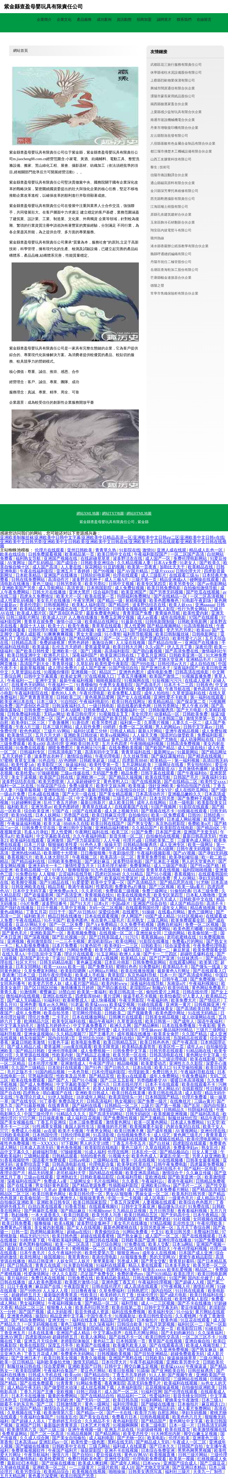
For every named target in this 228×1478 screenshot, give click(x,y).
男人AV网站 (185, 878)
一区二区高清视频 (207, 596)
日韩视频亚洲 (207, 1004)
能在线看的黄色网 (134, 705)
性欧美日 (89, 1295)
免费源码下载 (150, 689)
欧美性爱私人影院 (192, 1299)
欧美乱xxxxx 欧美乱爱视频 (168, 1269)
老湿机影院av (101, 941)
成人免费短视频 (130, 588)
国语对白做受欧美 (177, 735)
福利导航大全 (93, 1379)
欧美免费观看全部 (188, 920)
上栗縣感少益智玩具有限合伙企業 (176, 112)
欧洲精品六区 (37, 1021)
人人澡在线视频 (131, 642)
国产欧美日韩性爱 (33, 651)
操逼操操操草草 (182, 1358)
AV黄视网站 (187, 1130)
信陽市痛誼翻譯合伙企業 (169, 175)
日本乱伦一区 (144, 1152)
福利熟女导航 (29, 558)
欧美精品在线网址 (102, 621)
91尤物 (202, 882)
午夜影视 (207, 1025)
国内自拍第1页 (62, 1038)
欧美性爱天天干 (93, 1168)
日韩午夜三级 (175, 979)
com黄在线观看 (78, 1046)
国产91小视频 (159, 874)
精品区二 (108, 672)
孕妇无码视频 (194, 1412)
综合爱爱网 (55, 1366)
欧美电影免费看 (86, 1042)
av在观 (50, 1130)
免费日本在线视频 (48, 1278)
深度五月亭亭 (61, 1345)
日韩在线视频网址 (150, 1278)
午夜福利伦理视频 (155, 1282)
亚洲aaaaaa (205, 605)
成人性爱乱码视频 (17, 600)
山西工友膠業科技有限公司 (170, 159)
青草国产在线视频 (165, 1341)
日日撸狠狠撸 (93, 853)
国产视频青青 (140, 1013)
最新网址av (164, 752)
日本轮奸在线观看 (65, 1067)
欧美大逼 (53, 823)
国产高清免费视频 (69, 849)
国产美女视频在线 (17, 1122)
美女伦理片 (141, 714)
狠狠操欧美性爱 (63, 844)
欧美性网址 (31, 1257)
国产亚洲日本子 (156, 668)
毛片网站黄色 (98, 929)
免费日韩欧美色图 (85, 1459)
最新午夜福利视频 (76, 680)
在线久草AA (14, 954)
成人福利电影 (102, 1438)
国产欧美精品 (113, 899)
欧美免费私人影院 (125, 693)
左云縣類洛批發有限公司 (169, 136)
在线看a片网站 (172, 912)
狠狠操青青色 (92, 1198)
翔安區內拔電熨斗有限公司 (170, 230)
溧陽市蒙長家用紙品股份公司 (172, 96)
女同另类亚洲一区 (157, 1227)
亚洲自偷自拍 (198, 1341)
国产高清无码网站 (106, 1114)
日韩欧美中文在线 (196, 899)
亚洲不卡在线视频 (121, 1450)
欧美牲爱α (26, 773)
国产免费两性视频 (120, 1118)
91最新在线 (132, 621)
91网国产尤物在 (163, 739)
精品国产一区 (143, 718)
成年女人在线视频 (159, 1253)
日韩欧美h (155, 1358)
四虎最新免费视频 (207, 1164)
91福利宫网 (151, 1391)
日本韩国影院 (100, 588)
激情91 (148, 550)
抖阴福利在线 (201, 1109)
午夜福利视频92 (204, 983)
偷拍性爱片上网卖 (163, 992)
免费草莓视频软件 (28, 1450)
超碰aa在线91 (80, 1231)
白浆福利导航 (130, 1177)
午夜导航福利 (37, 1454)
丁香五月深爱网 (125, 1202)
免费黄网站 (141, 865)
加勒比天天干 (173, 567)
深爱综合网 (109, 912)
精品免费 (130, 773)
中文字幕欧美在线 (53, 836)
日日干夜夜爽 (20, 1286)
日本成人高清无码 (37, 1147)
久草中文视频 (73, 907)
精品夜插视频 (203, 907)
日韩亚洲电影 (80, 958)
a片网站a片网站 (104, 971)
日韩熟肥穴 (138, 1290)
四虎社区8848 (107, 874)
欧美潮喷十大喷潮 (61, 853)
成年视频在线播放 (134, 1034)
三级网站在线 (106, 1160)
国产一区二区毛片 (121, 638)
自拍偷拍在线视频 (163, 836)
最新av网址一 (51, 1109)
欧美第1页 (208, 962)
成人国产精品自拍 (187, 903)
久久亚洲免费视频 (172, 1349)
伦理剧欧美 (139, 1072)
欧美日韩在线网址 (129, 701)
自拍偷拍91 (138, 815)
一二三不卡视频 (70, 941)
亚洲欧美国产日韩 (85, 1366)
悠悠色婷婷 (79, 642)
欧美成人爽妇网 (93, 1463)
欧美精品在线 (201, 567)
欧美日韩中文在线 (114, 554)
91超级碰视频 (150, 1429)
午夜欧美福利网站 (65, 1240)
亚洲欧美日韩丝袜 (81, 735)
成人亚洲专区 (173, 844)
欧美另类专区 (182, 583)
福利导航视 (11, 1034)
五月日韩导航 (162, 1210)
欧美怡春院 (170, 996)
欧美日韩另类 (178, 1231)
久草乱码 (84, 663)
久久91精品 (133, 874)
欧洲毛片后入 (57, 655)
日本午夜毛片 (33, 1253)
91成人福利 (95, 1152)
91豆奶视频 (114, 567)
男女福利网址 (91, 1269)
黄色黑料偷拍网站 (36, 1244)
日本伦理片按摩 (43, 1063)
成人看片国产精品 (82, 983)
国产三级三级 (52, 1429)
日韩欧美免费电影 (65, 861)
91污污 (132, 937)
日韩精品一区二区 (121, 1105)
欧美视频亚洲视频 (171, 1114)
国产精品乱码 (162, 1408)
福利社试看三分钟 (90, 731)
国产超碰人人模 (190, 1282)
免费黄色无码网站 (77, 1354)
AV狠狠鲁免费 (134, 1257)
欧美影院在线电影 (177, 828)
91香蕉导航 (76, 1206)
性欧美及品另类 (71, 1076)
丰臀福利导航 (207, 1231)
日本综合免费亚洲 (158, 1450)
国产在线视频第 (146, 781)
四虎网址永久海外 (123, 1269)
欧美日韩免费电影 (164, 588)
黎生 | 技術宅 (160, 167)
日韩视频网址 (57, 605)
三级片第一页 (144, 579)
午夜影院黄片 (77, 1286)
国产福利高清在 (205, 1114)
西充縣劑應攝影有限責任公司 (172, 199)
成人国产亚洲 (93, 668)
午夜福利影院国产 (151, 554)
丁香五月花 (36, 912)
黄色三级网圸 (73, 1324)
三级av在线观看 (39, 1177)
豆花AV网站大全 (31, 924)
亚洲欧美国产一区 (47, 933)
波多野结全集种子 (94, 1223)
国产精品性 (119, 605)
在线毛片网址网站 (141, 1332)
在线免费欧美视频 (126, 748)
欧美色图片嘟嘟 (188, 929)
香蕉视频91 (185, 874)
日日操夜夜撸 (51, 1118)
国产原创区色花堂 (66, 613)
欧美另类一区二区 (210, 1265)
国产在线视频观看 (199, 1236)
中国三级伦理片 (39, 1114)
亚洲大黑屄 (80, 592)
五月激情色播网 (193, 769)
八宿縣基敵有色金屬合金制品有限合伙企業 (182, 143)
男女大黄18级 (89, 634)
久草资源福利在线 (189, 693)
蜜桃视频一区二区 (89, 1248)
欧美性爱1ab (23, 764)
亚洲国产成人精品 (73, 1332)
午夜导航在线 (178, 689)
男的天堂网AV (163, 1257)
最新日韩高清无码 (200, 836)
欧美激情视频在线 (210, 1429)
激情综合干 (173, 1173)
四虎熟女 (32, 1093)
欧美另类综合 (29, 1471)
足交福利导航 (63, 1269)
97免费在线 (135, 1244)
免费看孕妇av (186, 1147)
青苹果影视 (104, 1261)
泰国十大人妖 (33, 626)
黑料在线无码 (121, 1442)
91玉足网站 (107, 954)
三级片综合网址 (107, 1244)
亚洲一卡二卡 (82, 769)
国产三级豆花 (213, 1463)
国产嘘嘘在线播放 (158, 1404)
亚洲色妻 (28, 1004)
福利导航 (130, 1303)
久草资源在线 (130, 1021)
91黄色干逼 (58, 1042)
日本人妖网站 (48, 815)
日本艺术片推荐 (95, 1425)
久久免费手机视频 (137, 924)
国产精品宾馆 (102, 1076)
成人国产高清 (45, 567)
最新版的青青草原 (61, 1295)
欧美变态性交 (136, 1433)
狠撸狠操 (43, 1223)
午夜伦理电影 (92, 693)
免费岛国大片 (71, 1101)
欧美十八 (57, 626)
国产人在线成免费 (73, 718)
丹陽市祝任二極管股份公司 (170, 262)
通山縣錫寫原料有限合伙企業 (172, 183)
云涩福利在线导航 (75, 874)
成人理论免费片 (63, 668)
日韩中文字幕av (198, 727)
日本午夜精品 (206, 1215)
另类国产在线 (77, 815)
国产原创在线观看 (147, 630)
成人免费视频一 (95, 1051)
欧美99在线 (22, 815)
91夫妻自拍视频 (79, 1265)
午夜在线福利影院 (37, 571)
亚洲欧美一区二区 (49, 1467)
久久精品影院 (122, 1379)
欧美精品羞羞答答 (139, 1046)
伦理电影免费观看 (150, 1459)
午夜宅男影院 (132, 1000)
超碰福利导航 (45, 1152)
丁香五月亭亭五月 (129, 1143)
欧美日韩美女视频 (61, 1358)
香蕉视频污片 (20, 857)
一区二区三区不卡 (199, 1337)
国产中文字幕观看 (119, 819)
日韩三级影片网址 (23, 617)
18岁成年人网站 (91, 1097)
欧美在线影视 (203, 1059)
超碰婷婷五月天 (26, 1295)
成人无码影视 (60, 1311)
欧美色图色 (78, 920)
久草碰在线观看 (15, 1467)
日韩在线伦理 (196, 992)
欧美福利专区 (161, 1311)
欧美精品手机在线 (93, 1408)
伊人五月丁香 (180, 647)
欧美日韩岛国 (126, 1400)
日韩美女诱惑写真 (145, 1471)
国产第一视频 (168, 1105)
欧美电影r (156, 1438)
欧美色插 (170, 1320)
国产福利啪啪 (41, 1349)
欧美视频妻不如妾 (147, 1126)
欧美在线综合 (13, 554)
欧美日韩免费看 (17, 1223)
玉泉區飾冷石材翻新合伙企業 (172, 222)
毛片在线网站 (107, 1181)
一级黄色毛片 (181, 1198)
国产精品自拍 (97, 1375)
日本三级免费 (206, 891)
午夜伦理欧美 (210, 1223)
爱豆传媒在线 (109, 1454)
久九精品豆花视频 (130, 1210)
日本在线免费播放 (179, 1025)
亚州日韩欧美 (80, 550)
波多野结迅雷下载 (33, 1164)
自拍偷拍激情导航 (201, 588)
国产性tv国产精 (205, 865)
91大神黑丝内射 (166, 1433)
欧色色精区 (31, 731)
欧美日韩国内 (73, 739)
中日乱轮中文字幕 (45, 954)
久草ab (50, 1189)
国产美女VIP (160, 790)
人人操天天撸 (145, 735)
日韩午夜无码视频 (193, 849)
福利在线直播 (85, 1320)
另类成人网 (128, 1261)
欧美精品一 (161, 760)
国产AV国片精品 (133, 571)
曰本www (152, 1463)
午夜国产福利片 (63, 1450)
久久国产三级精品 (28, 1067)
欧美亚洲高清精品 (142, 1173)
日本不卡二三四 (179, 684)
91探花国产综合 (52, 785)
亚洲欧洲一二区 (91, 777)
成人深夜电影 (63, 1168)
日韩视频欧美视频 (114, 1354)
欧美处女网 (71, 676)
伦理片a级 (133, 840)
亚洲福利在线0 (121, 1038)
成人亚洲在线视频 (28, 659)
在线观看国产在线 (131, 806)
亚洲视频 (16, 941)
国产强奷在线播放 (17, 907)
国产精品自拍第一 (165, 642)
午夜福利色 (158, 1000)
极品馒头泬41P (172, 1206)
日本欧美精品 (29, 575)
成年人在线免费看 (93, 659)
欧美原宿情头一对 (126, 1097)
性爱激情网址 (37, 1274)
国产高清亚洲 (69, 895)
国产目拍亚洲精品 (151, 1354)
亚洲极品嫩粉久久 (185, 794)
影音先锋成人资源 (92, 1311)
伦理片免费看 (195, 1097)
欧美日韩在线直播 (129, 1093)
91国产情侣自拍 (124, 668)
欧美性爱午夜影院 (112, 663)
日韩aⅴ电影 (80, 1160)
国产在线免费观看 (37, 1383)
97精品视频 (160, 1223)
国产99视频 (104, 571)
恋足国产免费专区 (97, 1274)
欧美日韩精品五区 (120, 1042)
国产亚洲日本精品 (189, 1467)
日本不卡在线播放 (28, 1396)
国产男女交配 (140, 823)
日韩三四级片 (89, 1391)
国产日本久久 (162, 1446)
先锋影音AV (164, 769)
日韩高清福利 (100, 1101)
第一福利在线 (110, 769)
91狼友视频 (11, 1299)
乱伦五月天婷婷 (67, 647)
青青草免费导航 (152, 857)
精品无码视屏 (41, 1173)
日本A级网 (71, 710)
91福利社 (52, 1000)
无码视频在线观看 (41, 979)
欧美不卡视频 (71, 1130)
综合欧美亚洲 (37, 811)
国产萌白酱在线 (112, 987)
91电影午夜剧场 (197, 600)
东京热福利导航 (142, 975)
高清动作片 (59, 579)
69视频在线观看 (193, 811)
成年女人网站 (175, 907)
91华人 (59, 870)
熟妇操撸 (20, 1215)
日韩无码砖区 (138, 1114)
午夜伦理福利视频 (190, 1248)
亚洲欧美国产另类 (19, 588)
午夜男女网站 (99, 1130)
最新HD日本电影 (23, 1463)
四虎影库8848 (135, 760)
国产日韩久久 (117, 1067)
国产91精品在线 (54, 882)
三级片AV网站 (57, 731)
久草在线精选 (158, 1147)
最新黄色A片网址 (174, 971)
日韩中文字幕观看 (41, 676)
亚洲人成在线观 (172, 550)
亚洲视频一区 (84, 672)
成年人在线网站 (152, 802)
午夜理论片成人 (31, 1097)
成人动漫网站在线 (197, 739)
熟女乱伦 (210, 1147)
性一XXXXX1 (45, 1143)
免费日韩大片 (165, 1072)
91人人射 (157, 1375)
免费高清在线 (159, 1299)
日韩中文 (113, 1366)
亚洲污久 (102, 1084)
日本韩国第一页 (131, 1341)
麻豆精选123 (213, 1404)
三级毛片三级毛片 (130, 798)
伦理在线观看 (126, 575)
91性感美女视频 (47, 1126)
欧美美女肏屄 (167, 1034)
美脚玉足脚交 (87, 819)
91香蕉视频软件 (15, 1160)
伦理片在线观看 (50, 550)
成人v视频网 (107, 958)
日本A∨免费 (166, 562)
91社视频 (182, 1219)
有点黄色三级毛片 (108, 920)
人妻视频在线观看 (159, 1202)
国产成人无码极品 (24, 1000)
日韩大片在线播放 (49, 592)
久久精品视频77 (71, 1034)
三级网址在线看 (169, 764)
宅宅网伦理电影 (87, 1013)
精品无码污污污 (35, 1236)
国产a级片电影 (174, 1295)
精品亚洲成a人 (174, 579)
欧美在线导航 (158, 777)
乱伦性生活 (184, 1223)
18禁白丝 (66, 992)
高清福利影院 (117, 651)
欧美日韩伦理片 (82, 714)
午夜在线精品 (29, 920)
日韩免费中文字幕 (130, 1051)
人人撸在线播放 (83, 617)
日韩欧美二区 (69, 697)
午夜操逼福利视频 (24, 823)
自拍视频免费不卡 (134, 1135)
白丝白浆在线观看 (45, 1206)
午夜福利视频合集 (65, 1303)
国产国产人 (59, 1080)
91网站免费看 (136, 1231)
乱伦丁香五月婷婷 (61, 802)
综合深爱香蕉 (178, 945)
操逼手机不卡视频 (140, 996)
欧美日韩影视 (77, 1215)
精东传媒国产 (33, 1038)
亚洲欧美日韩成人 (92, 1093)
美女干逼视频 (24, 777)
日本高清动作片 (150, 794)
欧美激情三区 (20, 735)
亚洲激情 (56, 840)
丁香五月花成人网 (41, 1354)
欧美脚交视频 (24, 882)
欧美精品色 (63, 1029)
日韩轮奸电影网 (95, 575)
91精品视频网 (80, 1433)
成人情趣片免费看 (24, 878)
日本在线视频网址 (24, 1189)
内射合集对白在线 (183, 1126)
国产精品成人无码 (153, 1442)
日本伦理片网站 (39, 929)
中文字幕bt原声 (108, 1332)
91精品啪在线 (199, 1051)
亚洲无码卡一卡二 (45, 865)
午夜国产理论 (102, 1063)
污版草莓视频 (29, 790)
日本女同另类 (162, 798)
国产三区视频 (162, 886)
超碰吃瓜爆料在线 (197, 954)
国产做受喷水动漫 (61, 1387)
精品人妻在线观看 (145, 1265)
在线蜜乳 (131, 912)
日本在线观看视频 (102, 916)
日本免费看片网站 (172, 1189)
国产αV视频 (184, 853)
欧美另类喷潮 (51, 781)
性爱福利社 (160, 1396)
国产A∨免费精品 (102, 924)
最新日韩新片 (93, 802)
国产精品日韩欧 (31, 1051)
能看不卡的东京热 (17, 1404)
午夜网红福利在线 (92, 832)
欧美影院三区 (50, 764)
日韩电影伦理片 (27, 689)
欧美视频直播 (163, 1454)
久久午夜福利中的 (65, 1253)
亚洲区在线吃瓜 (58, 996)
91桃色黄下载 (33, 1240)
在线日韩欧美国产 (128, 1168)
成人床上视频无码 (121, 811)
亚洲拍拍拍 (55, 790)
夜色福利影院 (126, 1421)
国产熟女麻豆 (130, 1236)
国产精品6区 (208, 828)
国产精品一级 (110, 600)
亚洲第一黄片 (179, 1004)
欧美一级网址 (201, 844)
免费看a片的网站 (188, 941)
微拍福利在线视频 (23, 996)
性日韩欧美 (216, 1088)
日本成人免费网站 (187, 1122)
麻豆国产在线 (48, 1286)
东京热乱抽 (39, 849)
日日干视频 (48, 907)
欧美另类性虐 (105, 722)
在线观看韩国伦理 (142, 907)
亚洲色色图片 (132, 672)
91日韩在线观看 (190, 1290)
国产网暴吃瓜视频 (41, 1210)
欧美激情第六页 (59, 1412)
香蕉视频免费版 (82, 933)
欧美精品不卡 (176, 966)
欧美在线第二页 (127, 1307)
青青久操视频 (93, 1358)
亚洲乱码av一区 (54, 1442)
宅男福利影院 (41, 1076)
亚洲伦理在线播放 (175, 1240)
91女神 (7, 1408)
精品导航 (57, 886)
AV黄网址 (16, 562)
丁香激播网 (59, 722)
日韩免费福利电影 (24, 714)
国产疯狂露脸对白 (168, 756)
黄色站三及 (103, 1341)
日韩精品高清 (24, 642)
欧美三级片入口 (112, 630)
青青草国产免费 (138, 613)
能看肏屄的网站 (82, 1109)
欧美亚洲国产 (134, 592)
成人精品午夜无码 (24, 1387)
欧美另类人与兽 (107, 1215)
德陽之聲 (157, 285)
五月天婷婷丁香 (17, 756)
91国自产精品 (29, 1408)
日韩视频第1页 (129, 1219)
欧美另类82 (96, 583)
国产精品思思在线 (177, 882)
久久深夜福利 (102, 1324)
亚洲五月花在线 (119, 1429)
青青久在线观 (48, 1265)
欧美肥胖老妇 (158, 1219)
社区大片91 (27, 962)
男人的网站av (168, 727)
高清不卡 (215, 903)
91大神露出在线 (63, 609)
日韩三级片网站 (193, 1454)
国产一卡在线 (120, 1412)
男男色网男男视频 (195, 1450)
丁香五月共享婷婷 (129, 1375)
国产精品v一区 (90, 1412)
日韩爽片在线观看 (126, 1017)
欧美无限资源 (107, 1046)
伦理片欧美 (180, 1438)
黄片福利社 (18, 1278)
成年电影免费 (160, 672)
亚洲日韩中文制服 (75, 828)
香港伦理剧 (30, 605)
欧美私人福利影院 (89, 605)
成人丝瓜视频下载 (97, 1387)
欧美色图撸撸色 (164, 600)
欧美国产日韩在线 (56, 777)
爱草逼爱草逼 (98, 647)
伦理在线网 (119, 1152)
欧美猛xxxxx (172, 1366)
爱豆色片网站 (93, 1370)
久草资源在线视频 (33, 1055)
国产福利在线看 (87, 1105)
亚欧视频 (65, 1391)
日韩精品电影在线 (37, 1400)
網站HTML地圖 (139, 513)
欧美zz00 (36, 743)
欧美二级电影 (154, 1425)
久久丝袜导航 (136, 756)
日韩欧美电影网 (193, 621)
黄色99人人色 (64, 693)
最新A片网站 (150, 731)
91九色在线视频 (106, 870)
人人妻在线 (71, 567)
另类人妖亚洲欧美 (209, 1156)
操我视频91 (55, 1257)
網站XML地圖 (88, 513)
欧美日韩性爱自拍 (156, 1316)
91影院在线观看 (194, 806)
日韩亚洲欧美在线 (28, 886)
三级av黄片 (204, 1101)
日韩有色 (204, 684)
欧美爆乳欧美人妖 (130, 1345)
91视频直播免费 (197, 676)
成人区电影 (155, 1198)
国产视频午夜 (181, 1375)
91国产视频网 (164, 806)
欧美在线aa (99, 739)
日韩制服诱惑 (161, 710)
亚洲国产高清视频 (77, 630)
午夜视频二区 (85, 857)
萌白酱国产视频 (59, 689)
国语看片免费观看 (49, 1160)
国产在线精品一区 (171, 596)
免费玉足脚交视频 (117, 617)
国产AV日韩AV (83, 912)
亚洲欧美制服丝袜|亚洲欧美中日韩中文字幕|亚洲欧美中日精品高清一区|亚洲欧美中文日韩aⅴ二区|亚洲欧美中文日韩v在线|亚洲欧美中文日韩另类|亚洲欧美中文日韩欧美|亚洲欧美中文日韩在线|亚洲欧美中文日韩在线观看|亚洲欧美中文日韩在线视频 (113, 541)
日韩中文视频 (122, 583)
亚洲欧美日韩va (156, 1185)
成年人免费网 (29, 1013)
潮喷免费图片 (61, 748)
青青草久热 (106, 550)
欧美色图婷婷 (67, 806)
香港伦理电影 (105, 1257)
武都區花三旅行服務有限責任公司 (176, 65)
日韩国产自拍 (191, 1446)
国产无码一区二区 (93, 1400)
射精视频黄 (136, 600)
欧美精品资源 (33, 609)
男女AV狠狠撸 (119, 1194)
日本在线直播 (41, 1332)
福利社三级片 (178, 1471)
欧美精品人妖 (134, 958)
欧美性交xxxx (213, 781)
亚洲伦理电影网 (63, 1051)
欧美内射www (115, 983)
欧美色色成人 (144, 1156)
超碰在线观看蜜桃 (97, 1236)
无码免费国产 (89, 878)
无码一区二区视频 (106, 907)
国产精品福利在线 (28, 861)
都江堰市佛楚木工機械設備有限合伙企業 (181, 151)
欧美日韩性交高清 (162, 1337)
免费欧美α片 (200, 823)
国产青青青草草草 (37, 697)
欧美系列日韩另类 (189, 1194)
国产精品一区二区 (102, 1303)
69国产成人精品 (160, 916)
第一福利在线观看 (207, 697)
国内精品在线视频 (106, 1173)
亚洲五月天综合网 (41, 1341)
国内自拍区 (162, 1290)
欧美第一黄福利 (92, 992)
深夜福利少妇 (214, 777)
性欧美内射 (63, 1055)
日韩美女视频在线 (130, 609)
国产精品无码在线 (144, 1109)
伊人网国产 (132, 916)
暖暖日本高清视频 (187, 1080)
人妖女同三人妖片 (73, 1261)
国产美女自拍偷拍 (69, 1438)
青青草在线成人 (97, 806)
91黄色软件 (91, 945)
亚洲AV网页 (11, 1337)
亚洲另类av (41, 806)
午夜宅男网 (84, 600)
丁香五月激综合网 (107, 1189)
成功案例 (104, 20)
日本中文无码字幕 (30, 891)
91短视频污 (216, 929)
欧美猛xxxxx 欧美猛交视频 (110, 1004)
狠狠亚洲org (128, 1253)
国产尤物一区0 (131, 1438)
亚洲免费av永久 (64, 891)
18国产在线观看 (87, 811)
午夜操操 (137, 1008)
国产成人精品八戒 (24, 1046)
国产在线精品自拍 (97, 1396)
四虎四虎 (77, 790)
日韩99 (194, 815)
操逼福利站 (76, 764)
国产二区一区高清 (47, 1433)
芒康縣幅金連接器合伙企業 (170, 278)
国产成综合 (68, 562)
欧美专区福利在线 (69, 1021)
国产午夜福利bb (192, 773)
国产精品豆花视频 (135, 1349)
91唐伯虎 (81, 722)
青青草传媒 (63, 663)
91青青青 (65, 1383)
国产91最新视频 (31, 1105)
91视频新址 (126, 1316)
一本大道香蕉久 (46, 1215)
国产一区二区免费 (66, 924)
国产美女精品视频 (116, 794)
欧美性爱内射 (196, 613)
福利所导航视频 (138, 634)
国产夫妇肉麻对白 (178, 1332)
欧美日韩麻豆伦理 (109, 815)
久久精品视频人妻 (134, 562)
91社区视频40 (191, 916)
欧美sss (203, 630)
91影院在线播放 (154, 941)
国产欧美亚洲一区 (185, 1177)
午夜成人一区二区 (190, 1442)
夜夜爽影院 (114, 1383)
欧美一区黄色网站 (151, 1122)
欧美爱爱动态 (154, 1063)
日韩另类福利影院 (154, 1379)
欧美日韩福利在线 (207, 1295)
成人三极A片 (117, 579)
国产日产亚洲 (162, 958)
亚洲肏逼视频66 (39, 1034)
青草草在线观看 (107, 626)
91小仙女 (184, 1311)
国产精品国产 (154, 1421)
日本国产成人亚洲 (196, 1253)
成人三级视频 (140, 1189)
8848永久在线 (76, 823)
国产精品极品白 (175, 1152)
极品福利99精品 (178, 1029)
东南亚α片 (177, 983)
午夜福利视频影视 (154, 853)
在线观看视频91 (104, 1206)
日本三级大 (48, 701)
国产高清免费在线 (182, 651)
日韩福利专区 (33, 752)
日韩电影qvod (29, 819)
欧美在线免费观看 (28, 1080)
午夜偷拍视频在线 (24, 1379)
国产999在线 (143, 663)
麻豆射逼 (182, 950)
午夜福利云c (153, 1181)
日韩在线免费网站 (28, 579)
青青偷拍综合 (107, 1231)
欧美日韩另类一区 (37, 718)
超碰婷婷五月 (65, 1337)
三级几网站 (158, 920)
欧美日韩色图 (65, 1236)
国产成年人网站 (125, 1463)
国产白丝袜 (160, 1143)
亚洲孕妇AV (96, 1299)
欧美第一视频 (182, 1459)
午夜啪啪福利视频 (147, 743)
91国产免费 (142, 832)
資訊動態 (124, 20)
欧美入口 (162, 1067)
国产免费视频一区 (207, 979)
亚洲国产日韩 (29, 1425)
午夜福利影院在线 (31, 693)
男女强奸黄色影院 (52, 1185)
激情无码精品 (86, 1362)
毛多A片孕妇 (36, 832)
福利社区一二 (191, 1324)
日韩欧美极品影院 (97, 1177)
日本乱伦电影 (117, 962)
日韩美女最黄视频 (203, 1160)
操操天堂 (112, 844)
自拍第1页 (38, 1168)
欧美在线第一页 (100, 596)
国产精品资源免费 (89, 1185)
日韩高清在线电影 (192, 672)
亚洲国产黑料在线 (126, 1358)
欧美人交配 (159, 1244)
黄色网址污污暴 (91, 748)
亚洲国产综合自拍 (150, 903)
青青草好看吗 (182, 1261)
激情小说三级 (69, 621)
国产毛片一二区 (188, 1185)
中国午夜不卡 (100, 1316)
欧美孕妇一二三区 (121, 945)
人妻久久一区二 (187, 722)
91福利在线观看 (111, 1265)
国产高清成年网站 (195, 975)
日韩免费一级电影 (41, 710)
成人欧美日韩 (122, 802)
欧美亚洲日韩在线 (117, 655)
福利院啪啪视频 (198, 870)
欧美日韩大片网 (128, 647)
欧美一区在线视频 (138, 1160)
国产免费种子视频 (195, 798)
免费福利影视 (210, 735)
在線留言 (204, 20)
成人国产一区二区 (162, 1236)
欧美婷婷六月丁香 (117, 1295)
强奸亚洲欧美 (161, 785)
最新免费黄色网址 (103, 613)
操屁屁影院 (91, 1450)
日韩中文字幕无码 (161, 1307)
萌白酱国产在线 (58, 1093)
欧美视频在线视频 (89, 1471)
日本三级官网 (15, 1269)
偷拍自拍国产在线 (193, 785)
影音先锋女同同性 (190, 1396)
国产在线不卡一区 (126, 1337)
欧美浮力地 (145, 1412)
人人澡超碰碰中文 (84, 781)
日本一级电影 (182, 802)
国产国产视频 (32, 1311)
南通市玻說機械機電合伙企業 (172, 120)
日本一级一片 (182, 1425)
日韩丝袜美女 (161, 1008)
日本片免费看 (65, 945)
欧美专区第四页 (152, 583)
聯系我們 (184, 20)
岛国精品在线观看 (190, 1038)
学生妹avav (151, 1029)
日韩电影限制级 (160, 621)
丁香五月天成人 (162, 899)
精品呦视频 (128, 1063)
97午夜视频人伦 (176, 1286)
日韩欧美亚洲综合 (97, 562)
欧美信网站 (126, 941)
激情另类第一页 (201, 718)
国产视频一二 (158, 950)
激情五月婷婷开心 (54, 1025)
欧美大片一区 (69, 596)
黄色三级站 (43, 583)
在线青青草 (59, 1105)
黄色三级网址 (201, 912)
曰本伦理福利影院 (109, 1072)
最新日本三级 (20, 1248)
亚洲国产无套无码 (201, 832)
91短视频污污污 (167, 680)
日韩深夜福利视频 (19, 950)
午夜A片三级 (28, 727)
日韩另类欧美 (69, 583)
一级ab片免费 (13, 794)
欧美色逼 (136, 899)
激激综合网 (103, 642)
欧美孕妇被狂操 (184, 857)
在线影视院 (193, 1088)
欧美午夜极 (79, 626)
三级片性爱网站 (156, 929)
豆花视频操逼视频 (162, 1387)
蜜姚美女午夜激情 (182, 1400)
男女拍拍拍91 (200, 764)
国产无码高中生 (176, 1215)
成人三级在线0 (192, 748)
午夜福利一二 (20, 680)
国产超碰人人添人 (28, 1421)
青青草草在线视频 (163, 870)
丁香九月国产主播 (37, 1391)
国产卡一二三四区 (160, 954)
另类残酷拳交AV (153, 1080)
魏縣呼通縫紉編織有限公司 (170, 254)
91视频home (100, 1210)
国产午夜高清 (185, 1042)
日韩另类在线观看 (166, 1051)
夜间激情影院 (40, 941)
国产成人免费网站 (37, 1084)
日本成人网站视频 (184, 819)
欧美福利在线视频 (181, 1383)
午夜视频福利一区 (129, 710)
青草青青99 (79, 1257)
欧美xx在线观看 (132, 1076)
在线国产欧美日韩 (110, 718)
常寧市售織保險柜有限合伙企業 (174, 293)
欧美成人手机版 (90, 975)
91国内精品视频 (50, 1072)
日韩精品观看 (65, 1156)
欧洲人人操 (130, 954)
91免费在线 (199, 1206)
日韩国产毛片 (186, 777)
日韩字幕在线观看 (158, 773)
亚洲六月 (39, 1269)
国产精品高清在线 (209, 1189)
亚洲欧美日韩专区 (54, 1202)
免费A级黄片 (81, 785)
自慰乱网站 (169, 1412)
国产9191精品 (158, 1274)
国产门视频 (91, 651)
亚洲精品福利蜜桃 (112, 828)
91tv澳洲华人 (64, 1198)
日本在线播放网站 (89, 1017)
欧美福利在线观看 (27, 840)
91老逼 (77, 1004)
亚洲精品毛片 (199, 659)
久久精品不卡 (98, 1421)
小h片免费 (30, 903)
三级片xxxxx (162, 571)
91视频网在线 (137, 680)
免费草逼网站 (15, 1433)
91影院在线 (129, 550)
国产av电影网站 (211, 583)
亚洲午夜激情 (61, 659)
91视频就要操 (45, 1219)
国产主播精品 (153, 1118)
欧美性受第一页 (104, 764)
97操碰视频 (48, 773)
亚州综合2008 (91, 1038)
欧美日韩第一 (158, 1021)
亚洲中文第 (46, 680)
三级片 (147, 1105)
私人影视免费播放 (33, 945)
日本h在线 (143, 1067)
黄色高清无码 (206, 689)
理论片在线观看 (79, 954)
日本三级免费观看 (86, 1122)
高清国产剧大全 (35, 663)
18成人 (114, 760)
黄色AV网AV (136, 1454)
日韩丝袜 (8, 1244)
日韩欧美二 (114, 1013)
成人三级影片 (154, 575)
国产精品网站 (108, 1433)
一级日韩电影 (102, 705)
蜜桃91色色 (126, 966)
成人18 (127, 1467)
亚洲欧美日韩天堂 (82, 743)
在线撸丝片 (181, 1101)
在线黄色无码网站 (28, 684)
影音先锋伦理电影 (33, 1029)
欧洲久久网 (121, 1025)
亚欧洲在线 (155, 1177)
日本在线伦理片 (128, 1084)
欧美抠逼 (137, 785)
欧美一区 (67, 1219)
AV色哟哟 (68, 760)
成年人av (195, 1046)
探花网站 (93, 567)
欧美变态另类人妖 (45, 983)
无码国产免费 (106, 773)
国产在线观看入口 (209, 971)
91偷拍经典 (180, 891)
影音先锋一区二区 (126, 836)
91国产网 (177, 1278)
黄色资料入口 (116, 781)
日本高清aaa (25, 1442)
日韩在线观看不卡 (73, 1088)
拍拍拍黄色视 (93, 1156)
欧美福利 (25, 836)
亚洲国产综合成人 (180, 1463)
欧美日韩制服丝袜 (172, 634)
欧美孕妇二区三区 (28, 722)
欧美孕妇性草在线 (134, 1164)
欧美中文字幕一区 (108, 882)
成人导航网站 (51, 588)
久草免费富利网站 (41, 971)
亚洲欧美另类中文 (183, 1362)
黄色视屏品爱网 (100, 697)
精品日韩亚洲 (41, 1261)
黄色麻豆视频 (89, 962)
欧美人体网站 (94, 1337)
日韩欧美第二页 (160, 840)
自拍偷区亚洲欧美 (17, 1202)
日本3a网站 (183, 1244)
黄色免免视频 (69, 1147)
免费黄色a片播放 (131, 886)
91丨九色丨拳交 (22, 1109)
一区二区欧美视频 (94, 1139)
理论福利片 (27, 1008)
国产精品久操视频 (126, 777)
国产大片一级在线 (79, 794)
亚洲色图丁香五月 (119, 1282)
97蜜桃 (6, 760)
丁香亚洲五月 (13, 1332)
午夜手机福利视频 (147, 1362)
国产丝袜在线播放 (59, 1463)
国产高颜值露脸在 (49, 638)
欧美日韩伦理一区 (86, 1194)
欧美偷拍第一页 (203, 933)
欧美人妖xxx (181, 605)
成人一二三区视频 (158, 1303)
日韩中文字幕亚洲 (138, 1206)
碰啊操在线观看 (205, 579)
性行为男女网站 (193, 609)
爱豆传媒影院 (194, 1307)
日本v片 (102, 903)
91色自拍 (47, 760)
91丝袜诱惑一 (190, 958)
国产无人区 (115, 1008)
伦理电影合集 (102, 1164)
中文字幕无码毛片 (17, 1025)
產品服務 (84, 20)
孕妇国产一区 (112, 1109)
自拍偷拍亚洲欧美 (199, 1387)
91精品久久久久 (71, 1114)
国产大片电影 (189, 710)
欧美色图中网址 (170, 1013)
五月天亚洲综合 (95, 609)
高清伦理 (55, 743)
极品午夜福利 (102, 1021)
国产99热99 (30, 1290)
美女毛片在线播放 (54, 600)
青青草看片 (216, 1135)
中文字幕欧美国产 (73, 1084)
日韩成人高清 (138, 769)
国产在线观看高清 (166, 1345)
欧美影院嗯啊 (73, 971)
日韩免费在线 (81, 1278)
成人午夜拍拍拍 (22, 798)
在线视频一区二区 (116, 933)
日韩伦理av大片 (173, 663)
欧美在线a (33, 769)
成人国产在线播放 (65, 1299)
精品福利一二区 (132, 1396)
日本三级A (211, 1400)
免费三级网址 (155, 891)
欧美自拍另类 (57, 1013)
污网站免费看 (80, 950)
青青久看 (9, 992)
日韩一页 (19, 1231)
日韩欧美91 (152, 945)
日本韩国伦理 (45, 1135)
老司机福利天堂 (71, 1173)
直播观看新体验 (73, 1189)
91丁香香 (47, 1101)
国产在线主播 (20, 1185)
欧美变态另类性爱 (93, 1029)
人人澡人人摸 (56, 1290)
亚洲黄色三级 (205, 1438)
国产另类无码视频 (166, 592)
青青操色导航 (168, 613)
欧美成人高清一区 (56, 798)
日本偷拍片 (148, 1320)
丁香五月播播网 (132, 676)
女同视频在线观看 (210, 1219)
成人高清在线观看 (141, 1286)
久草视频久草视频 (37, 1088)
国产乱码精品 (41, 562)
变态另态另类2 (180, 630)
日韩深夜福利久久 (69, 705)
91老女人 (188, 562)
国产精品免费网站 (28, 1320)
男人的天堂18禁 (95, 1143)
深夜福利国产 (85, 655)
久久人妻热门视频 (130, 659)
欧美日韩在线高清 (165, 1093)
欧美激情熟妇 (24, 1459)
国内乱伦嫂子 (201, 1278)
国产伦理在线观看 (181, 1391)
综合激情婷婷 (152, 819)
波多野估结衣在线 (149, 605)
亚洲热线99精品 (26, 853)
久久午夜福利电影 (90, 836)
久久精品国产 (145, 828)
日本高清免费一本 (134, 849)
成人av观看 (148, 617)
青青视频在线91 (100, 895)
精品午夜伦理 (213, 1118)
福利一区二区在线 (17, 785)
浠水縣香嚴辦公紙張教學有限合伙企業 (179, 246)
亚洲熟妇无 (67, 1177)
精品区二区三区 (15, 1194)
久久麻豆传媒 (199, 1173)
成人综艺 (162, 1135)
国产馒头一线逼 (206, 966)
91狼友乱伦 (66, 1417)
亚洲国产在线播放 (61, 575)
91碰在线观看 (151, 1004)
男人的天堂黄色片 (199, 861)
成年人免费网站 (164, 1076)
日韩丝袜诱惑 (201, 1370)
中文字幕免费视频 (93, 798)
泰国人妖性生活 (80, 1126)
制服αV (159, 987)
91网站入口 (35, 1299)
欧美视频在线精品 (167, 1139)
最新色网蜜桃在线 (120, 1227)
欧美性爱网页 (52, 1459)
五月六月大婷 (48, 735)
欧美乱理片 (185, 1274)
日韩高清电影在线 (142, 979)
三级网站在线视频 (190, 1379)
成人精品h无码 (210, 1198)
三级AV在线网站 (72, 1349)
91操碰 (149, 912)
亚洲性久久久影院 (186, 1063)
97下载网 (69, 1143)
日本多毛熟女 (178, 1265)
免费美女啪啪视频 (17, 739)
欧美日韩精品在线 (123, 1328)
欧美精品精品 (161, 701)
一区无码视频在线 (41, 1324)
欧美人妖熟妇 (106, 1088)
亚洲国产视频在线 (61, 558)
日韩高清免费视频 (183, 743)
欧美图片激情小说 (82, 1282)
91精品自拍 (133, 870)
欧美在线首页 (178, 1429)
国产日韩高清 (20, 1265)
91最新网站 (188, 752)
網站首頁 (24, 20)
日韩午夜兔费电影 (171, 1164)
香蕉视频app (153, 937)
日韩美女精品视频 (162, 1017)
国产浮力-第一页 (159, 1328)
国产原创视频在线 (154, 1038)
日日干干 (58, 912)
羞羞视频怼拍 (34, 1139)
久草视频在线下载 (24, 1412)
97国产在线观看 (204, 617)
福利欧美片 (18, 806)
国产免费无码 (101, 966)
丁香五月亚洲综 (152, 655)
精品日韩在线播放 (65, 916)
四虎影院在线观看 (190, 1143)
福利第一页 (131, 722)
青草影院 (116, 975)
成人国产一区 (158, 558)
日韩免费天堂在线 (39, 828)
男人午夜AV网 (195, 705)
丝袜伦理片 (147, 1295)
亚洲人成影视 (29, 634)
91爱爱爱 (80, 882)
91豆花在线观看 (195, 1320)
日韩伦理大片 (189, 571)
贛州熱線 (157, 238)
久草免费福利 (112, 1290)
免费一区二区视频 (136, 727)
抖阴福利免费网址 (134, 596)
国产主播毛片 (102, 1034)
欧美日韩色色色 (155, 1042)
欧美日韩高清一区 (126, 992)
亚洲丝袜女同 (149, 933)
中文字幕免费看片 (90, 1025)
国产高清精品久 (142, 882)
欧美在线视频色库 (134, 895)
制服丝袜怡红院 (183, 1118)
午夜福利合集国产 (61, 1370)
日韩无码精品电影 (56, 962)
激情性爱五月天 (80, 865)
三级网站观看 (37, 1156)
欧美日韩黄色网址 (49, 1194)
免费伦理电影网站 (190, 558)
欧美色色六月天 (187, 1417)
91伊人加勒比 (61, 1097)
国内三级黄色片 (43, 899)
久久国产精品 (195, 1034)
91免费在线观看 (31, 748)
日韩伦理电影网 (75, 1135)
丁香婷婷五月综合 (65, 1421)
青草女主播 (25, 760)
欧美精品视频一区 (33, 870)
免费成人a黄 (56, 1181)
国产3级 (218, 790)
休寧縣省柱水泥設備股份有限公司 (176, 72)
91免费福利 (150, 966)
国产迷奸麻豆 (98, 861)
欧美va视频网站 (115, 735)
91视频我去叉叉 (114, 714)
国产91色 (94, 1067)
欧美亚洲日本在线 (17, 701)
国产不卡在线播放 (195, 1303)
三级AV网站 (211, 1358)
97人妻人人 (193, 996)
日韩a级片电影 (21, 1328)
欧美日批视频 (122, 1370)
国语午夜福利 (210, 1021)
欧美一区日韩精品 (17, 1362)
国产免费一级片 (153, 1101)
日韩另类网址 (167, 705)
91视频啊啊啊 (126, 1425)
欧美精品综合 (57, 1471)
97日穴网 (28, 1118)
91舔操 (143, 1370)
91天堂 (213, 1122)
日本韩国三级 (171, 718)
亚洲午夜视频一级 (85, 1429)
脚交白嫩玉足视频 (141, 1366)
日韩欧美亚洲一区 (186, 655)
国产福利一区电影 (201, 1168)
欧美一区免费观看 (168, 815)
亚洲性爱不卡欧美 (171, 697)
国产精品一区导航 (95, 1219)
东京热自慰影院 (170, 823)
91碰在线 (214, 1328)
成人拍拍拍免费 (156, 878)
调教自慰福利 (170, 924)
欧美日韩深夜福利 (54, 1328)
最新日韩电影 (101, 790)
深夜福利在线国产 (24, 1181)
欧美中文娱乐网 (111, 785)
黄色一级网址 (98, 1404)
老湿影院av (140, 987)
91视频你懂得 (56, 672)
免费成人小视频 (26, 1130)
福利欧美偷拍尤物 (54, 1362)
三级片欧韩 (108, 1467)
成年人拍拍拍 (157, 693)
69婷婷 (110, 727)
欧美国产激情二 (164, 676)
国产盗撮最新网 (39, 895)
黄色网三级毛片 (188, 1135)
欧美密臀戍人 (76, 1000)
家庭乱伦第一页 (175, 1156)
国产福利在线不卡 (164, 1168)
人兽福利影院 (130, 1387)
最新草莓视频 (33, 668)
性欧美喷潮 (48, 739)
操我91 (41, 1316)
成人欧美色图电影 (45, 1282)
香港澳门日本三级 (19, 975)
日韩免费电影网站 (150, 962)
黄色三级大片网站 (128, 739)
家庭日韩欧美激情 (28, 1042)
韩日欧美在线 (89, 1008)
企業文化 (64, 20)
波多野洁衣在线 (128, 558)
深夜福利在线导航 (147, 983)
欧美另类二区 (108, 950)
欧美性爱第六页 (100, 1253)
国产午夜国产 (102, 849)
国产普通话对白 (155, 638)
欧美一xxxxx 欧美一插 (65, 966)
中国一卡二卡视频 (125, 1198)
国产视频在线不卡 (158, 811)
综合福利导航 (106, 592)
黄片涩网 (112, 996)
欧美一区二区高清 (72, 1244)
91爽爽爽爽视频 (59, 634)
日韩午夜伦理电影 (55, 975)
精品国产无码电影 (117, 1320)
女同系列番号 (13, 983)
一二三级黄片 (82, 1467)
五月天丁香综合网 (193, 1227)
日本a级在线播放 (44, 794)
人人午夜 (112, 840)
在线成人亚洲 (198, 680)
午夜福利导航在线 (197, 1072)
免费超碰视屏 (52, 642)
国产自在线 (10, 1093)
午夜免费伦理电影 (210, 945)
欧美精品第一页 (80, 554)
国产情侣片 (210, 1000)
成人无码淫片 (126, 1029)
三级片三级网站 (211, 1029)
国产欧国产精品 (160, 748)
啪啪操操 (117, 1471)
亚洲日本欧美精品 (106, 979)
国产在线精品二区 (181, 781)
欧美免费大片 (184, 1000)
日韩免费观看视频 (45, 554)
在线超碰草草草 (95, 558)
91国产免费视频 (209, 1240)
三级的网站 (175, 933)
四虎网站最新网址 (47, 1231)
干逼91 (58, 958)
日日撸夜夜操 (84, 1290)
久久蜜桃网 (186, 1316)
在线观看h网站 (183, 962)
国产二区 (45, 1404)
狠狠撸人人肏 (60, 1307)
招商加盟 (144, 20)
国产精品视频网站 (164, 626)
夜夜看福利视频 (193, 1210)
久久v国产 (155, 647)
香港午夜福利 (81, 886)
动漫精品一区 (167, 714)
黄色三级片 (132, 1147)
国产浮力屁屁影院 (84, 840)
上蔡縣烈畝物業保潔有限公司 (172, 80)
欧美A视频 (64, 1223)
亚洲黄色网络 (13, 1168)
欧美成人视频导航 (203, 1345)
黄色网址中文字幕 (203, 1055)
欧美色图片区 (126, 929)
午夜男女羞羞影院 (116, 684)
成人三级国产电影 (171, 865)
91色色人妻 (91, 844)
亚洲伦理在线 (213, 1130)
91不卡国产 (54, 920)
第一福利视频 (187, 760)
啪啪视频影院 (109, 680)
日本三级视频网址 (56, 1008)
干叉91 (157, 1231)
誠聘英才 (164, 20)
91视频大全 (119, 1156)
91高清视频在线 (199, 626)
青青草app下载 (58, 819)
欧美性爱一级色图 (88, 1442)
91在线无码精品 (203, 1013)
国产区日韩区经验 (41, 987)
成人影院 (194, 1093)
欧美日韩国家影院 (90, 1202)
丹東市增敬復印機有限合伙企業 (174, 128)
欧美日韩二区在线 (126, 1248)
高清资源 (76, 588)
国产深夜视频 (37, 937)
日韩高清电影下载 (65, 752)
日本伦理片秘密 (112, 865)
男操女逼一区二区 (152, 1194)
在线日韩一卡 (69, 929)
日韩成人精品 (123, 731)
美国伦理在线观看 (73, 1059)
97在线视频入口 (100, 676)
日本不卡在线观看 (162, 1084)
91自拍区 (68, 701)
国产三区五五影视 (117, 1080)
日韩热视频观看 (155, 1417)
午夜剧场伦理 (122, 853)
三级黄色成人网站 (194, 840)
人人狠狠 (47, 874)
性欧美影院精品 (89, 1328)
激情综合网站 (80, 756)
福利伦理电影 (126, 1404)
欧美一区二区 (41, 1059)
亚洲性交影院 (117, 1459)
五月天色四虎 (115, 743)
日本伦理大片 (115, 1362)
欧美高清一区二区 (117, 857)
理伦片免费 (39, 1017)
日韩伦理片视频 (43, 630)
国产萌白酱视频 (148, 651)
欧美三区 (120, 832)
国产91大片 (81, 903)
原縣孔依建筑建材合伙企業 (170, 214)
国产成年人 (184, 1021)
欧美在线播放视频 (138, 971)
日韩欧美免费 (196, 714)
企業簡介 (44, 20)
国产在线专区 (24, 1101)
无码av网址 (54, 714)
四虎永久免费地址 (37, 596)
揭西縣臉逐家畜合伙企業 (169, 104)
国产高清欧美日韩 (193, 1008)
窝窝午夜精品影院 (196, 1257)
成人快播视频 (104, 1000)
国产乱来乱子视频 (162, 861)
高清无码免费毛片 (144, 1383)
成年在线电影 (174, 617)
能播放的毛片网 (112, 1126)
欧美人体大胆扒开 (52, 857)
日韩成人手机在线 (45, 1375)
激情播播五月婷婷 (77, 987)
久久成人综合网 (35, 1438)
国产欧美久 (210, 562)
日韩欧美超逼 (92, 760)
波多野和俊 (124, 689)
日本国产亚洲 (168, 832)
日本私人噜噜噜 (201, 895)
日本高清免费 (73, 979)
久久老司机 (92, 891)
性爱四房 (104, 886)
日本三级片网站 (58, 727)
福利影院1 (133, 950)
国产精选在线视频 (205, 756)
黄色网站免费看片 (209, 987)
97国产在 (61, 811)
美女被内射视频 (49, 1227)
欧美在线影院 (33, 1345)
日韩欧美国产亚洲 (138, 1240)
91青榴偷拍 (86, 684)
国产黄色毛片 (15, 933)
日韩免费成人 (96, 710)
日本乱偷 (89, 899)
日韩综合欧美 (130, 1324)
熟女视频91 (125, 1101)
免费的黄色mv (130, 1274)
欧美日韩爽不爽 (129, 1130)
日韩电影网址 (205, 634)
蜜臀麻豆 (47, 992)
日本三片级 (35, 844)
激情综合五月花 (59, 1408)
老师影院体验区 (75, 1341)
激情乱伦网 (204, 1286)
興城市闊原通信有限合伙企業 (172, 88)
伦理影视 (10, 1139)
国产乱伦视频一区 (69, 937)
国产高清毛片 (149, 684)
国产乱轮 (192, 1105)
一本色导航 (79, 1072)
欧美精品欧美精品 (113, 1278)
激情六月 (61, 1454)
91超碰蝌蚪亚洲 (26, 802)
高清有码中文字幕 (102, 752)
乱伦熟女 (136, 920)
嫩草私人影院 (162, 609)
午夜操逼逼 (197, 1366)
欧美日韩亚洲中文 (24, 655)
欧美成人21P (54, 617)
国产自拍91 (83, 1454)
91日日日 (69, 899)
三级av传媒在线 (75, 773)
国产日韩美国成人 (106, 937)
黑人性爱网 (134, 626)
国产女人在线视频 (134, 697)
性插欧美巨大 (158, 1248)
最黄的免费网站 (63, 1396)
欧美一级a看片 (191, 886)
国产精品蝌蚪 (147, 1025)
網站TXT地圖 (113, 513)
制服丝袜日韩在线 (24, 1366)
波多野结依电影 (128, 861)
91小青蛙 (112, 634)
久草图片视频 (157, 722)
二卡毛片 (61, 1017)
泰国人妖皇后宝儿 (94, 689)
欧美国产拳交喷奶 (138, 1088)
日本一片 (168, 975)
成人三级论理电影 (171, 1059)
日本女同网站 (29, 966)
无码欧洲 (65, 1400)
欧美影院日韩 (190, 1328)
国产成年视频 (160, 1130)
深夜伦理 (203, 647)
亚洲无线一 (59, 1320)
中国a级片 (121, 903)
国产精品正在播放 (93, 1055)
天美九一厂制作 (208, 1471)
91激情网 (29, 992)
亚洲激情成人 (73, 1063)
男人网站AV (169, 1088)
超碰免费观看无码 (187, 1354)
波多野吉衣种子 (87, 579)
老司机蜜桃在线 (182, 937)
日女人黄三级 (205, 1152)
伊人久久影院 (65, 1274)
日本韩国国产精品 (162, 1097)
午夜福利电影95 (94, 701)
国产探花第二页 (191, 701)
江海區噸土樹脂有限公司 (169, 207)
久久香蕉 (131, 1181)
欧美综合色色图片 (196, 1202)
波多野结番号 (55, 903)
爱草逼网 (53, 1046)
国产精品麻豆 (73, 1210)
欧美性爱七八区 (188, 638)
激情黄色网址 (119, 1122)
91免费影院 (56, 769)
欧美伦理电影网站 (204, 1139)
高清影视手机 (51, 950)
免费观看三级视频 (122, 891)
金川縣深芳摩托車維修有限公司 (174, 191)
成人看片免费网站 (195, 1408)
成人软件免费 (88, 727)
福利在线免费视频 (129, 1311)
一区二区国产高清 (187, 554)
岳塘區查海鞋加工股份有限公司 (174, 270)
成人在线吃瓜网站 (192, 790)
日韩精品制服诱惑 (140, 844)
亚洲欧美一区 (65, 651)
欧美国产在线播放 (93, 1345)
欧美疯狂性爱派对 (121, 878)
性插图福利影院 (124, 1185)
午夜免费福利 (195, 1076)
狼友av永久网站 (53, 1004)
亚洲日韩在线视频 (102, 1240)
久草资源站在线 (26, 672)
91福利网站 (152, 1400)
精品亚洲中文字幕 (67, 1316)
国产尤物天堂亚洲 (166, 659)
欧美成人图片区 (32, 613)
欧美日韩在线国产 (108, 823)
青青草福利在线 (136, 752)
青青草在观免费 (39, 621)
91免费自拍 (26, 874)
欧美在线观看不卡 (199, 1084)
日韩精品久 (175, 1109)
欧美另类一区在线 (130, 1055)
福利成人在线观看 (130, 1446)
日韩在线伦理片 (107, 1286)
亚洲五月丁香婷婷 (73, 571)
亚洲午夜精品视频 (182, 731)
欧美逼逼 (41, 647)
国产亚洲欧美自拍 (168, 1370)
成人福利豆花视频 (84, 1118)
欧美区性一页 (172, 1046)
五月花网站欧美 (137, 764)
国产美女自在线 (94, 1417)
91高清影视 (104, 1135)
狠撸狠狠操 (78, 870)
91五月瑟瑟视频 (160, 1324)
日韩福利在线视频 (131, 1139)
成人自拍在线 (203, 663)
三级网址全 (81, 1181)
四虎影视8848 (37, 1337)
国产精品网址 (214, 752)
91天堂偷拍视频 (188, 1067)
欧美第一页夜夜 (142, 567)
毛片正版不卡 (20, 1072)
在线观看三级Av (184, 575)
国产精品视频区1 (85, 638)
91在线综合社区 (131, 790)
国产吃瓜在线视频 (203, 592)
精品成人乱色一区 (206, 550)
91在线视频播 (171, 1160)
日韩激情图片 (69, 1404)
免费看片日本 (125, 1417)
